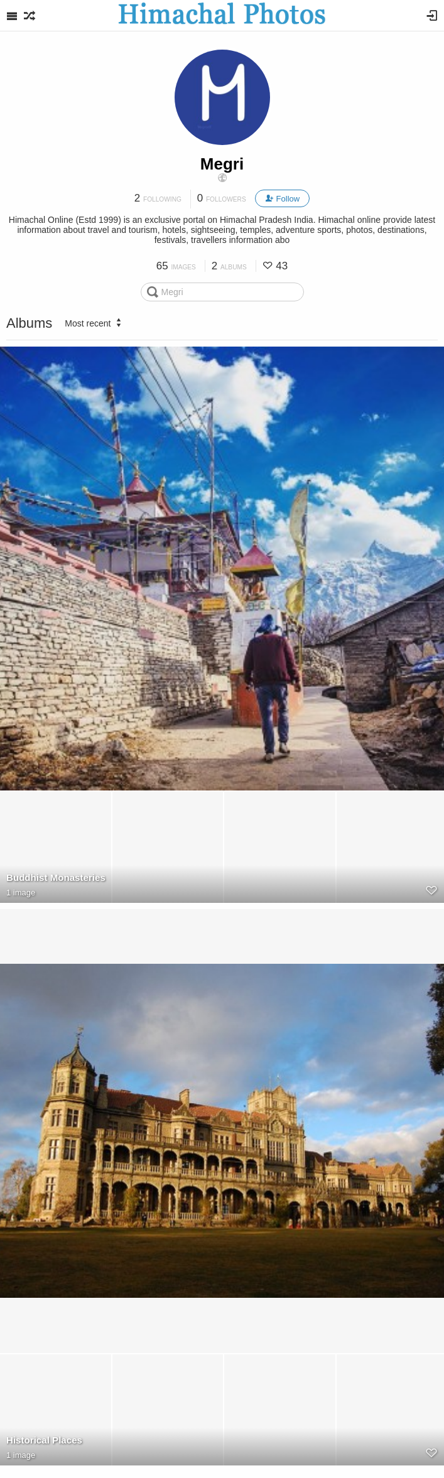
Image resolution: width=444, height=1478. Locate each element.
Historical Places (44, 1440)
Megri (222, 163)
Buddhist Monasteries (56, 877)
